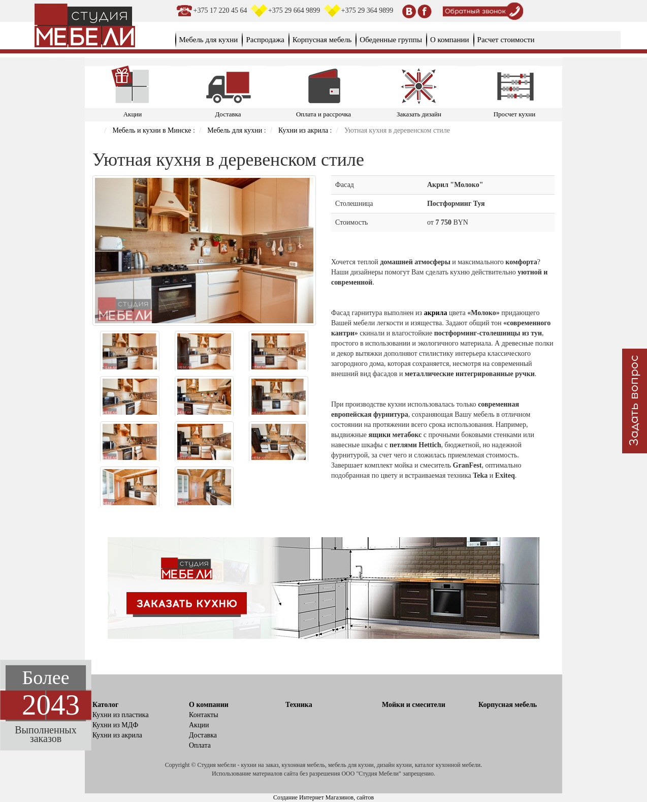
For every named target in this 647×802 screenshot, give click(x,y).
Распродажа (265, 40)
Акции (132, 114)
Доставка (228, 114)
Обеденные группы (391, 40)
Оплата (200, 745)
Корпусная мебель (322, 40)
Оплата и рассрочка (323, 114)
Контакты (203, 715)
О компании (449, 40)
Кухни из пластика (120, 715)
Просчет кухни (515, 114)
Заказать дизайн (419, 114)
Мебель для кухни (208, 40)
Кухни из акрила (117, 735)
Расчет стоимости (506, 40)
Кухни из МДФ (115, 725)
